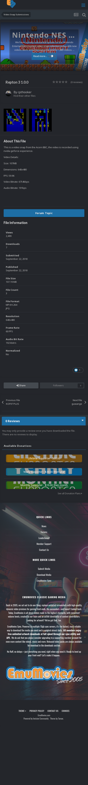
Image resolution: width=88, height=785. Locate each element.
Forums (44, 532)
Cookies (65, 710)
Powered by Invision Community (36, 718)
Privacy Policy (36, 710)
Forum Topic (44, 213)
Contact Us (44, 550)
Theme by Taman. (57, 718)
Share (21, 385)
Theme (22, 710)
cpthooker (25, 92)
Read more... (43, 56)
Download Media (44, 575)
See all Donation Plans (70, 493)
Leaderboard (44, 538)
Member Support (43, 544)
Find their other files (25, 95)
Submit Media (44, 569)
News (44, 526)
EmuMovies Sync (44, 580)
